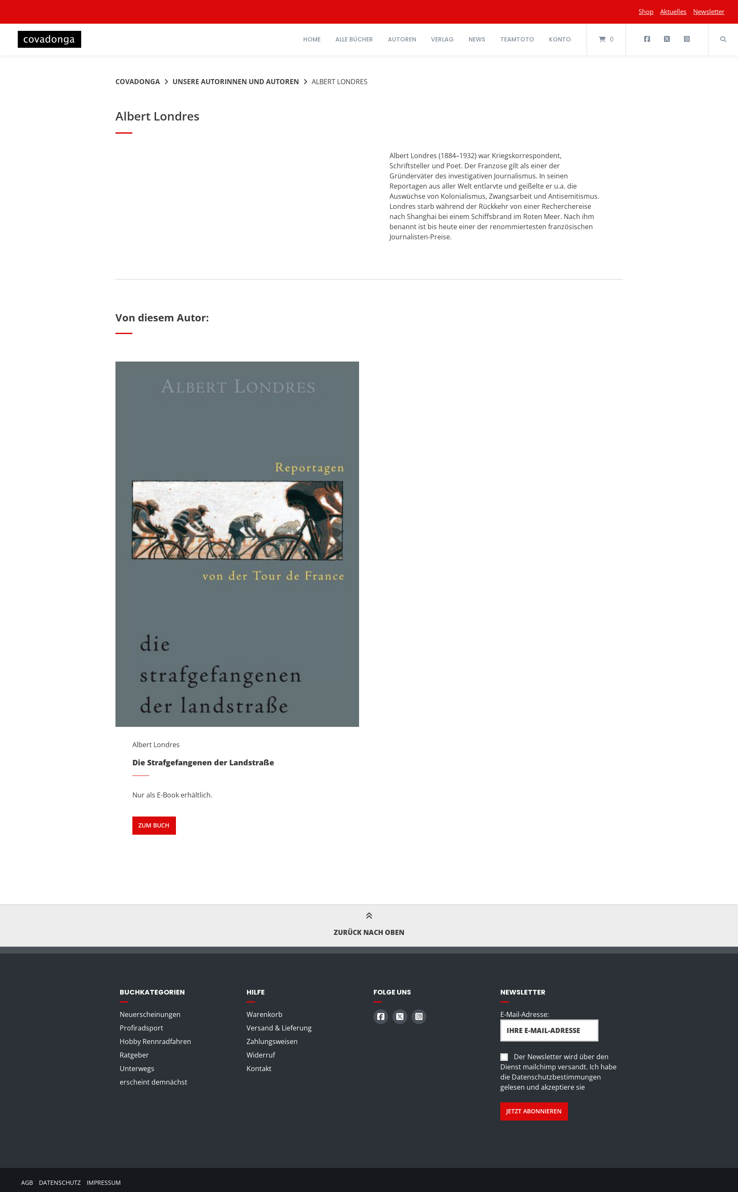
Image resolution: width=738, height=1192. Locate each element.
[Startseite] (49, 39)
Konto (560, 39)
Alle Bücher (354, 39)
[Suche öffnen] (723, 39)
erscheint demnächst (153, 1082)
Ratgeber (134, 1055)
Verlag (442, 39)
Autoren (402, 39)
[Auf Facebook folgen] (647, 39)
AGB (27, 1182)
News (477, 39)
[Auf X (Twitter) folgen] (667, 39)
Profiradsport (141, 1028)
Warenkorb (265, 1014)
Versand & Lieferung (279, 1028)
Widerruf (261, 1055)
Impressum (104, 1182)
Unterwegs (137, 1068)
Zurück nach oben (369, 925)
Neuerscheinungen (150, 1014)
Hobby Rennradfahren (155, 1041)
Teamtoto (517, 39)
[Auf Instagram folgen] (686, 39)
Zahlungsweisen (272, 1041)
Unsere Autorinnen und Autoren (236, 81)
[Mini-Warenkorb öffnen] (606, 39)
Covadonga (137, 81)
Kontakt (259, 1068)
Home (312, 39)
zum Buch (154, 825)
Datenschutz (60, 1182)
